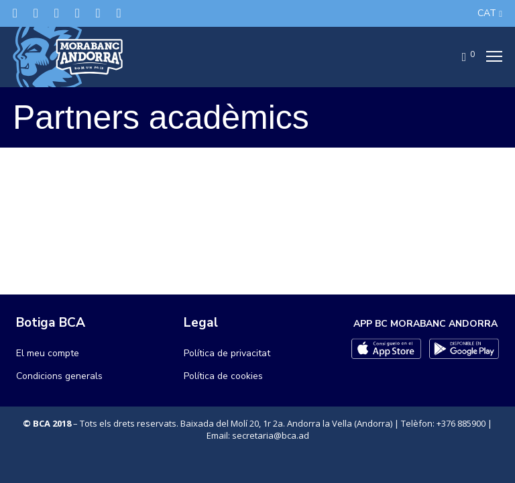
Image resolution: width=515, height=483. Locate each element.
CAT (486, 13)
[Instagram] (56, 13)
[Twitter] (15, 13)
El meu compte (47, 353)
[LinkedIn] (77, 13)
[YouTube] (119, 13)
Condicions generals (59, 376)
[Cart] (460, 57)
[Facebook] (36, 13)
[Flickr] (98, 13)
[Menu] (490, 57)
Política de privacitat (227, 353)
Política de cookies (223, 376)
